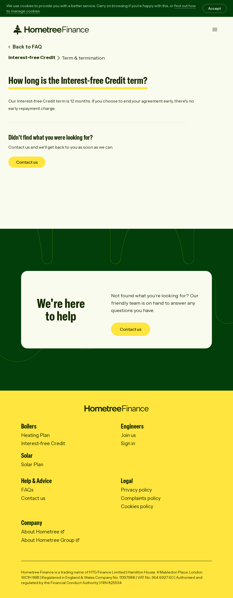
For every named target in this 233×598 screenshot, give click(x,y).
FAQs (27, 490)
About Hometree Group (47, 540)
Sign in (128, 443)
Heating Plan (35, 435)
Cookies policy (137, 506)
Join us (128, 435)
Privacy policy (136, 490)
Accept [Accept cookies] (214, 8)
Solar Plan (32, 464)
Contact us (27, 162)
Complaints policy (141, 498)
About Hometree (40, 532)
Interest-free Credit (31, 57)
